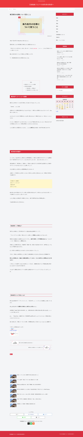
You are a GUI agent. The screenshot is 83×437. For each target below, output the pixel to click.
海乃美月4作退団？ (28, 86)
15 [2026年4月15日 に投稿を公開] (62, 106)
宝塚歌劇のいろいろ (60, 34)
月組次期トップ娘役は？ (31, 88)
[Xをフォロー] (29, 423)
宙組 (57, 29)
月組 (11, 354)
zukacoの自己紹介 (60, 120)
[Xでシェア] (17, 414)
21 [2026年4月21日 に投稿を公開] (59, 107)
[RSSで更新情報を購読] (33, 423)
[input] (65, 90)
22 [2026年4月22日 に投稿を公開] (62, 107)
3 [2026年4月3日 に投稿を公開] (67, 103)
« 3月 (57, 111)
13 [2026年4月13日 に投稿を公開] (57, 106)
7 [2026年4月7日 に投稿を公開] (59, 104)
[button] (38, 417)
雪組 (57, 23)
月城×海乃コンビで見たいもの (32, 90)
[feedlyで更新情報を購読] (31, 423)
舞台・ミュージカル (60, 40)
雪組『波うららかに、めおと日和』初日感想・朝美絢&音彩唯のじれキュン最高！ (64, 77)
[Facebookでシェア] (31, 414)
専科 (57, 31)
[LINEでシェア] (24, 417)
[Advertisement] (31, 69)
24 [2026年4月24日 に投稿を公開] (67, 107)
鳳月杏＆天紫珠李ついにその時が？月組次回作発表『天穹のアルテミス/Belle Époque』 (64, 69)
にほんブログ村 (13, 330)
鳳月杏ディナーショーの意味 (30, 84)
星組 (57, 26)
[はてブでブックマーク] (45, 414)
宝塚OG (57, 37)
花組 (57, 17)
